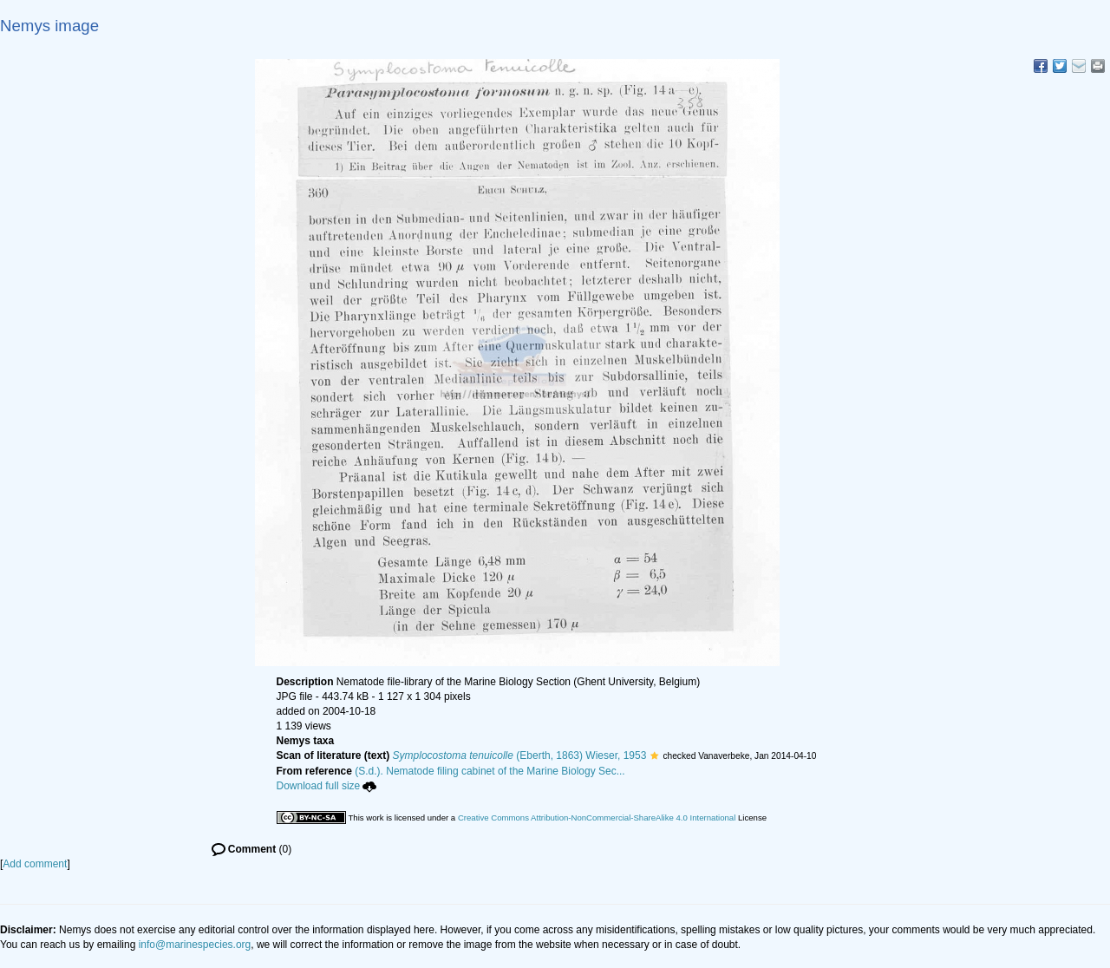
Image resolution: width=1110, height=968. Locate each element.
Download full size (327, 786)
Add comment (35, 864)
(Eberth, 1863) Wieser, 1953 (520, 755)
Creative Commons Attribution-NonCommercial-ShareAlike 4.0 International (596, 817)
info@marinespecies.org (195, 945)
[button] (654, 755)
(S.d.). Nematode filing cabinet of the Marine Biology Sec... (490, 771)
